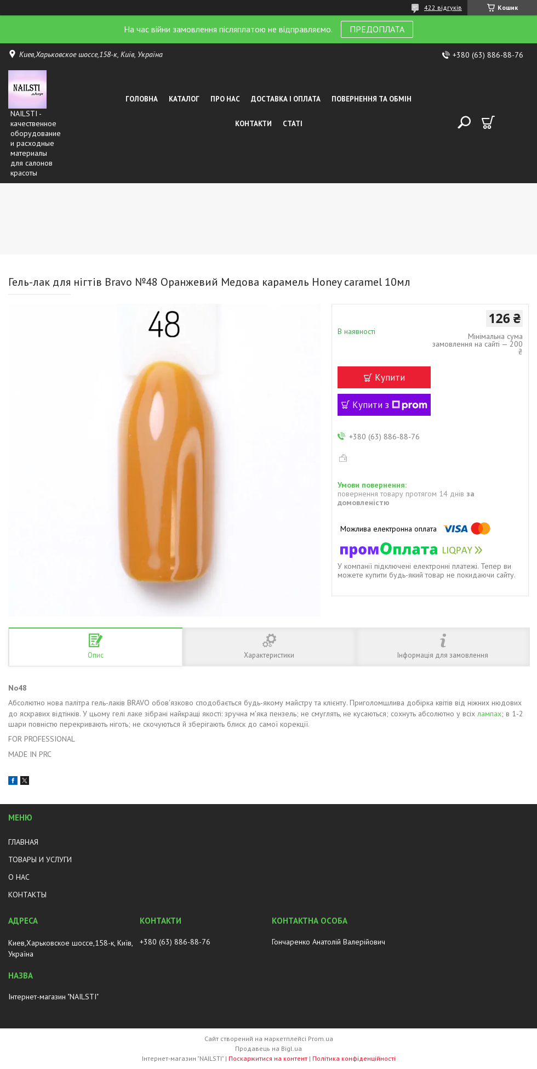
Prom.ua (320, 1038)
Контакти (253, 123)
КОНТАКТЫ (27, 895)
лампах (489, 714)
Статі (292, 123)
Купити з (389, 405)
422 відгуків (443, 7)
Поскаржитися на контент (267, 1058)
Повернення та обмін (372, 99)
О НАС (19, 877)
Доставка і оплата (286, 99)
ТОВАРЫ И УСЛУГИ (40, 859)
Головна (141, 99)
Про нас (225, 99)
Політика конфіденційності (354, 1058)
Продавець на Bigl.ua (268, 1048)
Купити (390, 377)
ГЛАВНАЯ (23, 842)
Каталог (184, 99)
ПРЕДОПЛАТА (377, 29)
